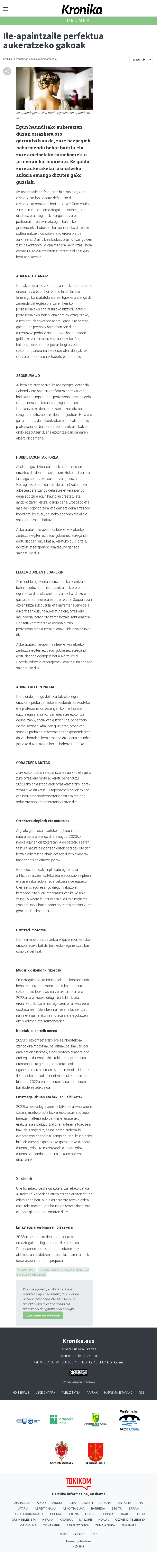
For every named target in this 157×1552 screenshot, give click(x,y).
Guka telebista (24, 1519)
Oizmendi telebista (130, 1519)
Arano (45, 1269)
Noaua (103, 1519)
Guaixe (125, 1514)
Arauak (92, 1392)
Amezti (87, 1502)
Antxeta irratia (130, 1502)
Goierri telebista (99, 1514)
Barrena (98, 1508)
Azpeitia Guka (45, 1508)
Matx (63, 1534)
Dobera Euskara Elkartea (78, 1349)
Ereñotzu (81, 1269)
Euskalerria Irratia (27, 1514)
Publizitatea (71, 1392)
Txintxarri (51, 1525)
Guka (141, 1514)
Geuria (55, 1514)
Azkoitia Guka (74, 1508)
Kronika (66, 1519)
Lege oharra (45, 1392)
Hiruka (47, 1519)
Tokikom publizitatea (78, 1541)
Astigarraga (61, 1269)
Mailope (85, 1519)
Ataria (23, 1508)
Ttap (94, 1534)
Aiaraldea (22, 1502)
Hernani (38, 1274)
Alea (72, 1502)
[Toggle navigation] (5, 9)
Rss (142, 1392)
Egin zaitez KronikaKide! (42, 1315)
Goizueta (23, 1274)
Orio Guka (28, 1525)
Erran (134, 1508)
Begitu (116, 1508)
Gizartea (25, 1269)
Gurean (78, 1534)
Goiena (72, 1514)
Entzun (139, 59)
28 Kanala (129, 1525)
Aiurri (57, 1502)
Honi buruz (21, 1392)
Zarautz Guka (78, 1525)
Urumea (78, 20)
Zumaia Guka (105, 1525)
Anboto (106, 1502)
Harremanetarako (118, 1392)
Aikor (41, 1502)
